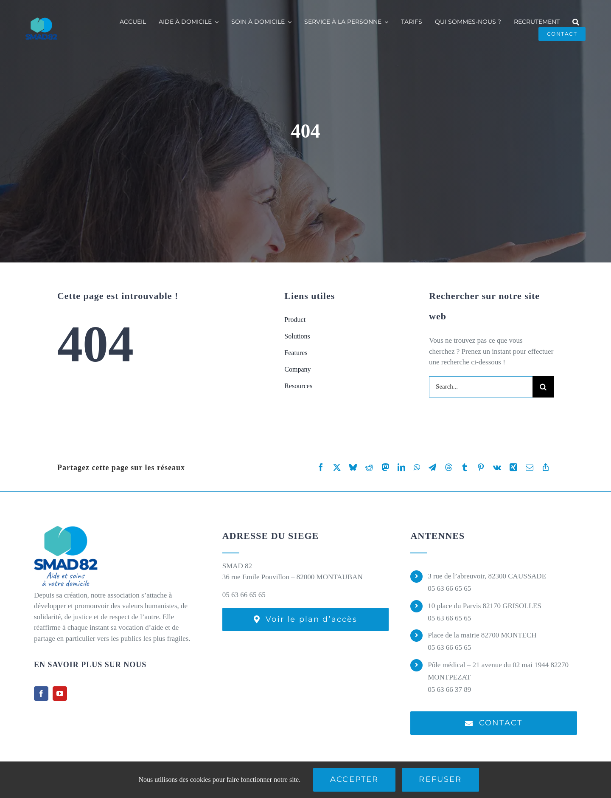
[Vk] (497, 467)
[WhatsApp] (416, 467)
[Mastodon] (385, 467)
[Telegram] (432, 467)
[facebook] (41, 693)
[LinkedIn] (401, 467)
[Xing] (513, 467)
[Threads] (448, 467)
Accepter (354, 779)
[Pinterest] (481, 467)
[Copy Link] (546, 467)
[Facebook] (321, 467)
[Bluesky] (353, 467)
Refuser (440, 779)
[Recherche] (575, 22)
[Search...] (481, 387)
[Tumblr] (465, 467)
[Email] (529, 467)
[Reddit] (369, 467)
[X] (337, 467)
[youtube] (60, 693)
